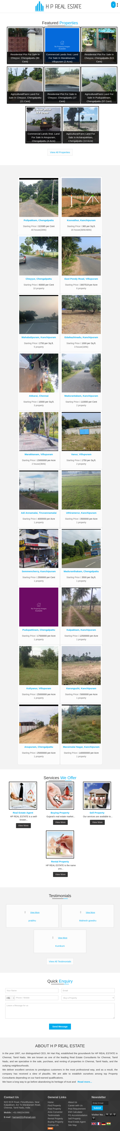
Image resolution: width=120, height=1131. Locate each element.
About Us (72, 1102)
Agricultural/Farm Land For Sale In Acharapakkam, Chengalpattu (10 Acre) (80, 137)
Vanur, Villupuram (81, 454)
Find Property (54, 1105)
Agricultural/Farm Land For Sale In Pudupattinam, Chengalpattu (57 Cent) (99, 98)
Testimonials (54, 1115)
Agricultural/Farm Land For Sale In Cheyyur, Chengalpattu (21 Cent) (25, 98)
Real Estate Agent (23, 812)
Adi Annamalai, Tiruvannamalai (39, 513)
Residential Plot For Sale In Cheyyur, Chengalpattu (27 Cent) (62, 98)
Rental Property (60, 861)
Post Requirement (77, 1109)
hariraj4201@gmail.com (23, 1117)
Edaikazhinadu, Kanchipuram (81, 337)
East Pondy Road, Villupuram (81, 278)
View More (23, 825)
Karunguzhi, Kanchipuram (81, 688)
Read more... (85, 1081)
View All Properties (60, 152)
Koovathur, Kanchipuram (81, 220)
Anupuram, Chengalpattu (38, 747)
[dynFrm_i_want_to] (88, 997)
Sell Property (97, 812)
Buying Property (60, 812)
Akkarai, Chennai (39, 395)
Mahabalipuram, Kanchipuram (39, 337)
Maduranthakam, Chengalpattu (81, 571)
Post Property (54, 1109)
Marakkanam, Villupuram (39, 454)
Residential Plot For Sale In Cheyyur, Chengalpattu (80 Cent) (25, 58)
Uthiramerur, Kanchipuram (81, 513)
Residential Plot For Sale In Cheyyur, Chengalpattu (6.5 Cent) (99, 58)
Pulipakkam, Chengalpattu (39, 220)
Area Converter (55, 1112)
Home (50, 1102)
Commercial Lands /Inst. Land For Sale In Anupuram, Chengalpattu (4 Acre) (44, 137)
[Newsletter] (100, 1103)
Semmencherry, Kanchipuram (39, 571)
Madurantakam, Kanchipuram (81, 395)
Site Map (72, 1125)
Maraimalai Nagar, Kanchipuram (81, 747)
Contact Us (53, 1125)
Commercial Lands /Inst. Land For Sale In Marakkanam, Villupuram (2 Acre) (62, 58)
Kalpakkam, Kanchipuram (81, 630)
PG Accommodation (78, 1115)
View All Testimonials (60, 961)
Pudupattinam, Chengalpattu (38, 630)
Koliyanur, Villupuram (38, 688)
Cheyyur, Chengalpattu (39, 278)
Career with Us (75, 1105)
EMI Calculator (75, 1112)
